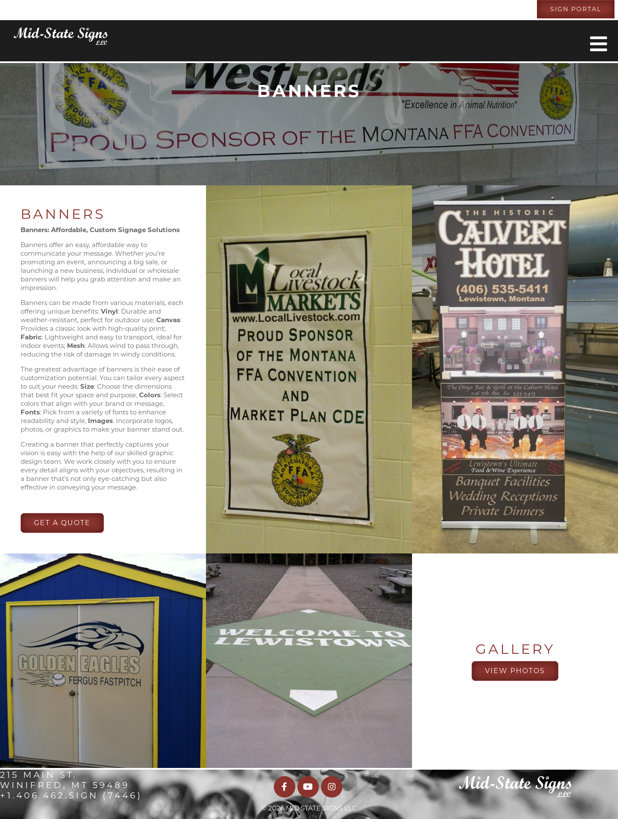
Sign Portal (575, 9)
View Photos (515, 671)
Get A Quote (62, 523)
